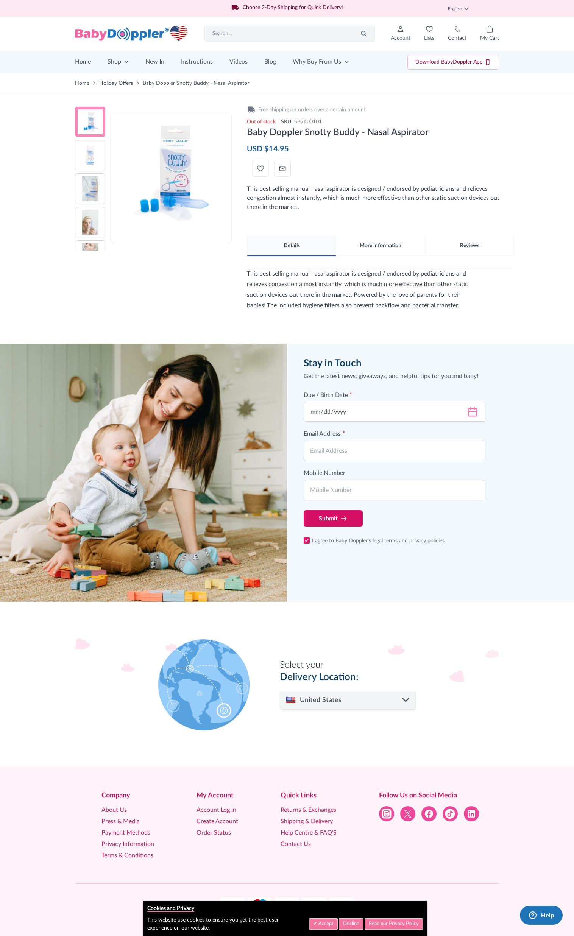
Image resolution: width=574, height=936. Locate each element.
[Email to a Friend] (282, 168)
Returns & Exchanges (308, 810)
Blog (270, 62)
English (458, 8)
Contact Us (296, 844)
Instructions (197, 62)
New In (154, 62)
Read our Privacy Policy (394, 923)
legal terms (385, 541)
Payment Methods (125, 833)
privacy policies (427, 541)
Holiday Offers (116, 83)
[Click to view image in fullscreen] (171, 173)
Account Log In (216, 810)
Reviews (469, 245)
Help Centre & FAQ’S (309, 833)
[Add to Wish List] (260, 168)
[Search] (363, 34)
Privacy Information (127, 844)
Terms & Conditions (127, 855)
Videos (238, 62)
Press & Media (120, 821)
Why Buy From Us (317, 62)
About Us (114, 810)
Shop (114, 62)
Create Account (217, 821)
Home (83, 62)
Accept (325, 923)
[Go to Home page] (132, 33)
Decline (351, 923)
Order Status (214, 833)
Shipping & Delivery (307, 821)
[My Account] (400, 33)
